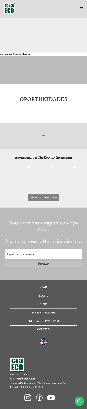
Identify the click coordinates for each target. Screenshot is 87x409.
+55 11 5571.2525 (18, 375)
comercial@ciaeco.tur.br (22, 379)
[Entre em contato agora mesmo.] (79, 401)
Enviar (43, 264)
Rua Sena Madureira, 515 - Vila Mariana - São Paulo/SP (38, 383)
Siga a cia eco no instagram (43, 198)
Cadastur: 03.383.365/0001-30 (27, 387)
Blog (43, 304)
